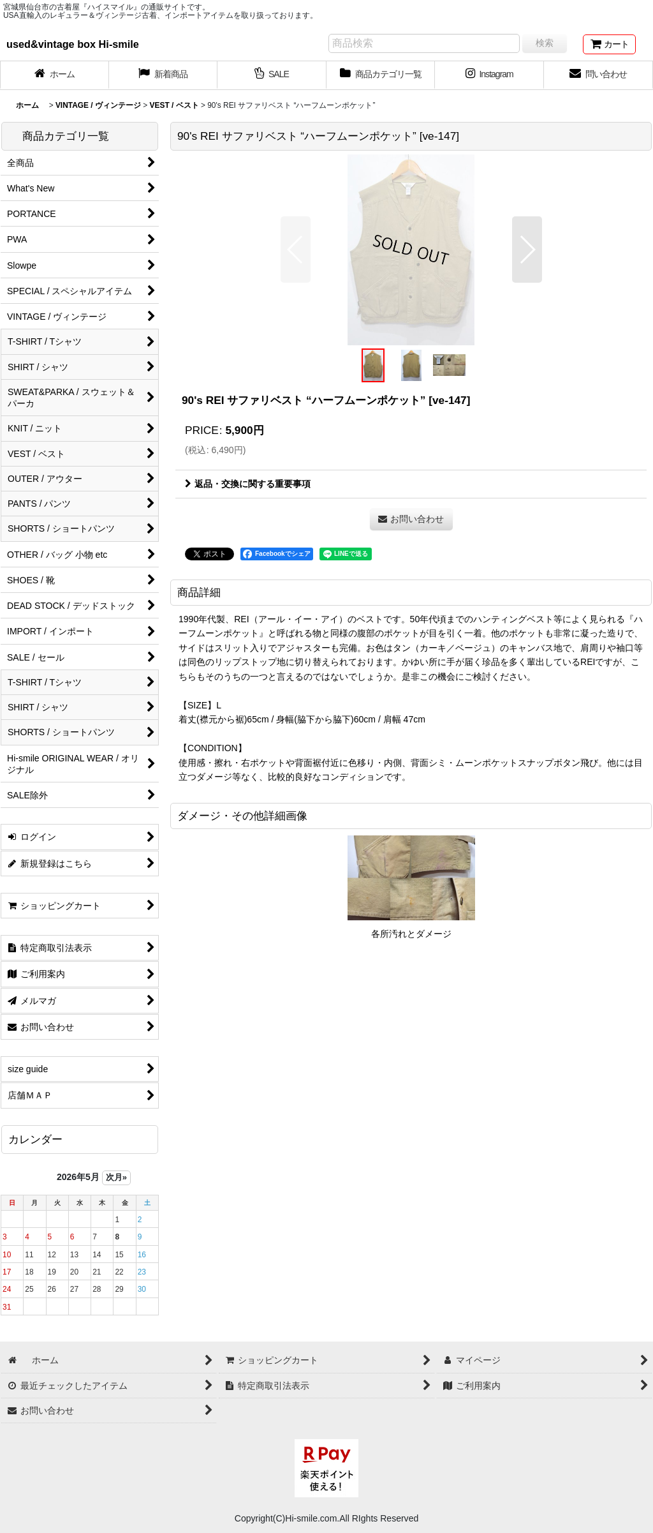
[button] (296, 249)
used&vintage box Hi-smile (72, 44)
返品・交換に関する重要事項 (248, 484)
